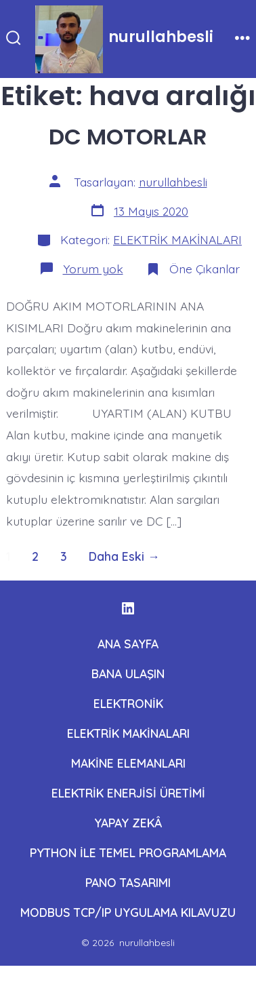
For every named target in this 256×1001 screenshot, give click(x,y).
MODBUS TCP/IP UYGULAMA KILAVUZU (128, 912)
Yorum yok (93, 268)
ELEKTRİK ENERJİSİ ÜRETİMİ (128, 792)
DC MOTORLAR (128, 136)
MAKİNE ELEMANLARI (128, 762)
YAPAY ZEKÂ (128, 822)
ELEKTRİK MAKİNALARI (177, 239)
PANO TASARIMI (128, 882)
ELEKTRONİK (128, 703)
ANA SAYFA (128, 643)
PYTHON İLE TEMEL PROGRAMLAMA (128, 852)
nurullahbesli (173, 181)
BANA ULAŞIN (128, 673)
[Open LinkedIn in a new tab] (128, 608)
